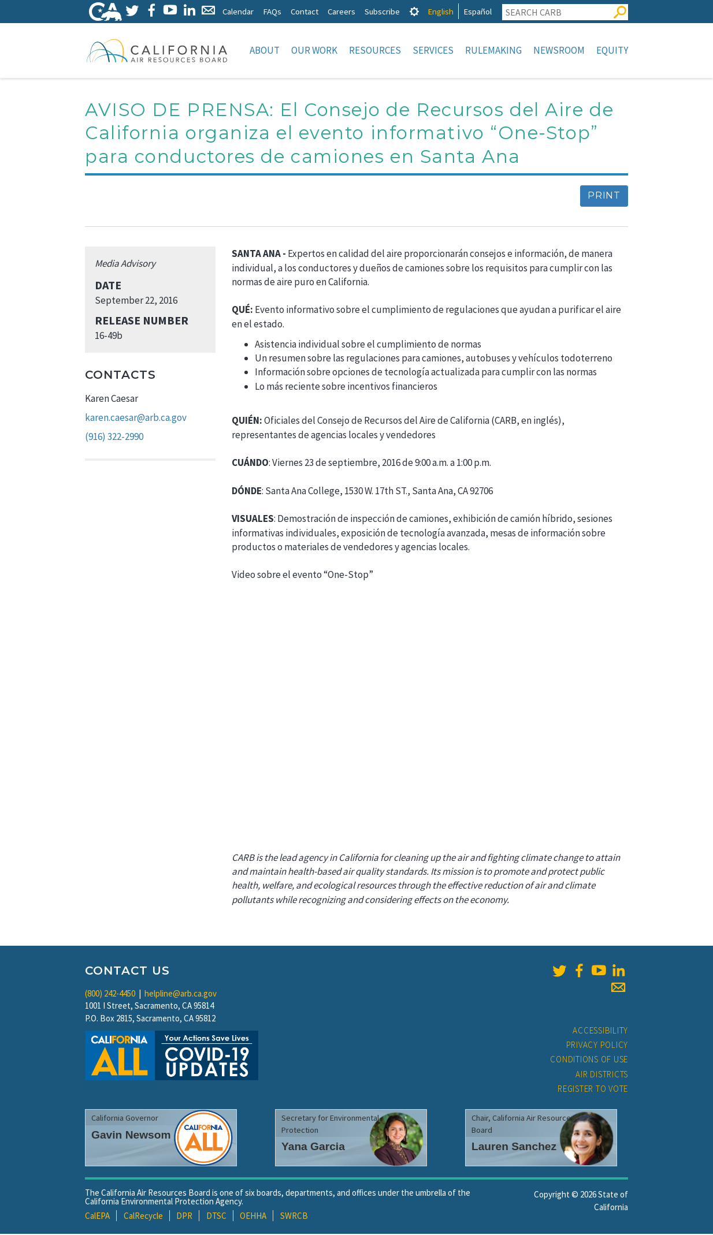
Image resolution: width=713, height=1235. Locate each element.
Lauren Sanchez (513, 1147)
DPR (184, 1216)
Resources (375, 50)
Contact (304, 11)
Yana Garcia (313, 1147)
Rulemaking (493, 50)
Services (433, 50)
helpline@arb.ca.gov (180, 994)
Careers (341, 11)
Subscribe (382, 11)
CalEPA (97, 1216)
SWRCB (294, 1216)
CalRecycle (143, 1216)
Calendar (238, 11)
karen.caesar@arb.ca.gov (136, 418)
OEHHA (253, 1216)
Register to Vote (593, 1089)
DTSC (216, 1216)
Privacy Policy (597, 1045)
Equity (612, 50)
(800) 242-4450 (110, 994)
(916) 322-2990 (114, 437)
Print (604, 196)
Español (477, 11)
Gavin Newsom (131, 1136)
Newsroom (559, 50)
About (265, 50)
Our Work (314, 50)
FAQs (272, 11)
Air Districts (601, 1075)
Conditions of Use (589, 1060)
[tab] (414, 11)
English (441, 11)
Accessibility (600, 1031)
